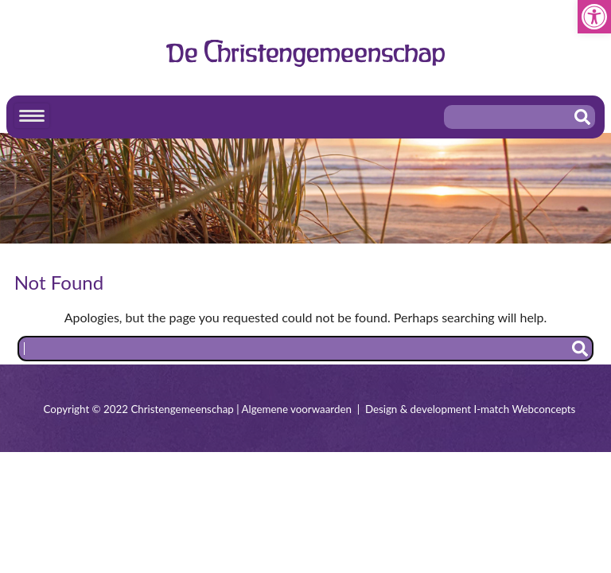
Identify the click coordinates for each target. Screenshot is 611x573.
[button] (594, 16)
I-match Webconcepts (524, 409)
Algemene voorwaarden (297, 409)
